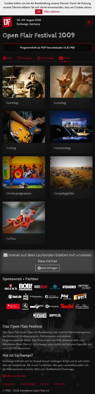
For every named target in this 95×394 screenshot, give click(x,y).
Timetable (45, 58)
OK (38, 11)
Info (7, 58)
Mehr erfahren (52, 11)
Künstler (24, 58)
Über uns (59, 383)
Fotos (65, 58)
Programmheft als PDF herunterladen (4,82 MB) (47, 47)
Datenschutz (28, 383)
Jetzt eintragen (48, 268)
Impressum (9, 383)
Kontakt (44, 383)
